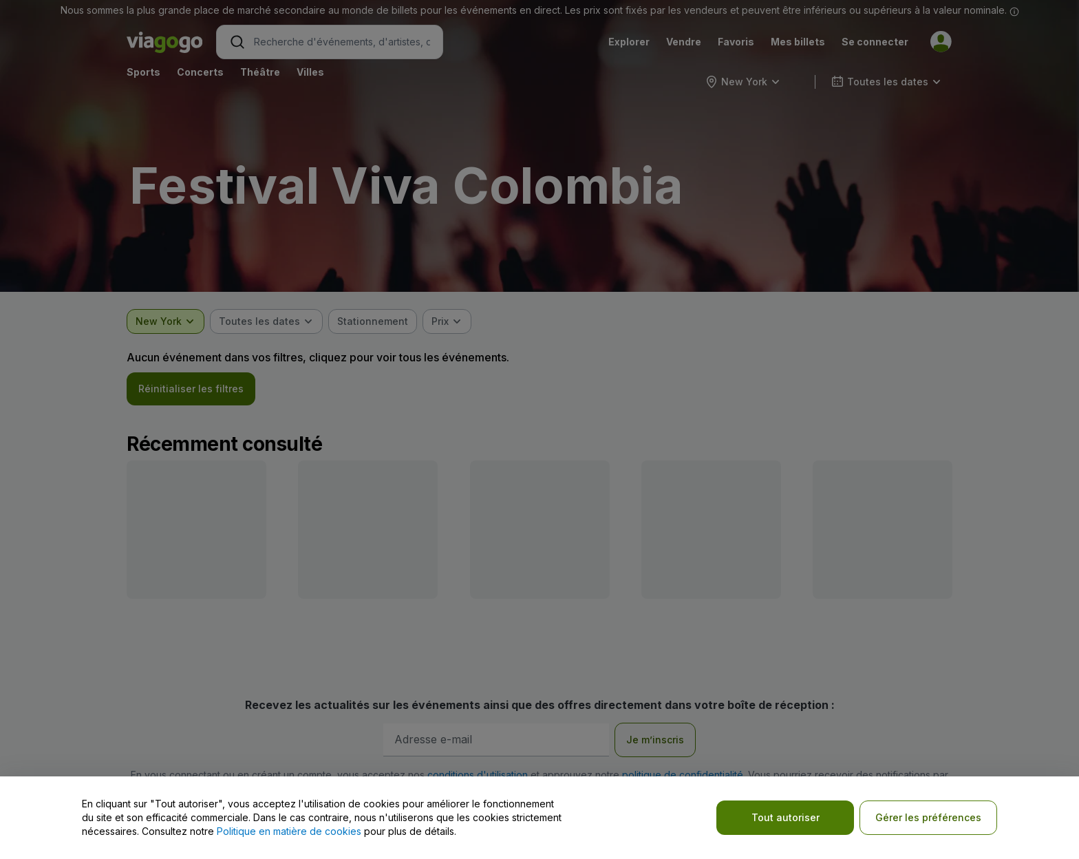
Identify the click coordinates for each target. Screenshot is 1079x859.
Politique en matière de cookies (289, 831)
